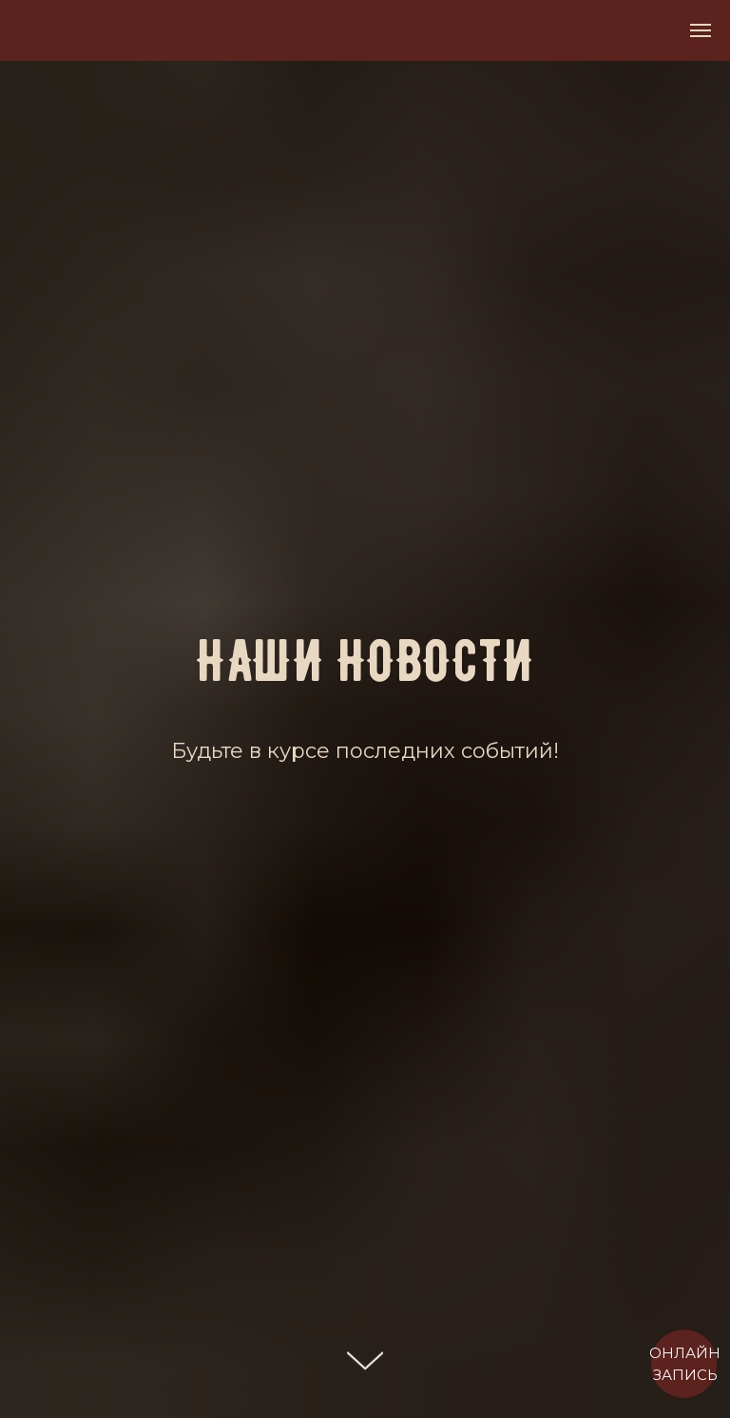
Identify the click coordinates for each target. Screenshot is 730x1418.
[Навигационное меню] (700, 30)
